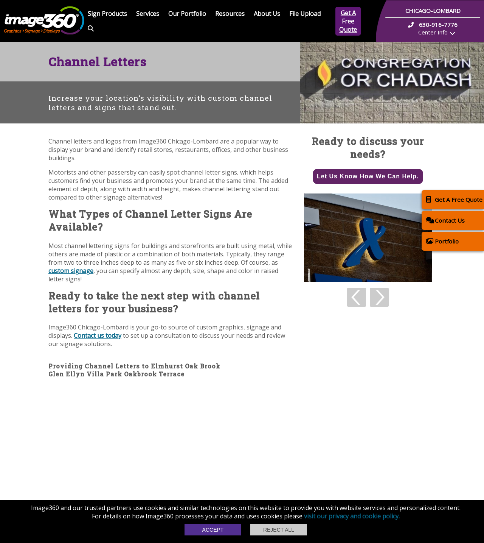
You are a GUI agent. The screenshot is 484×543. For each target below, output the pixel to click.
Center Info (433, 32)
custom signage (70, 271)
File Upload (305, 13)
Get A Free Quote (348, 21)
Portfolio (442, 241)
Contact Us (445, 220)
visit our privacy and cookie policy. (352, 516)
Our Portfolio (187, 13)
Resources (230, 13)
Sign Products (107, 13)
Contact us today (97, 335)
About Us (267, 13)
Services (147, 13)
